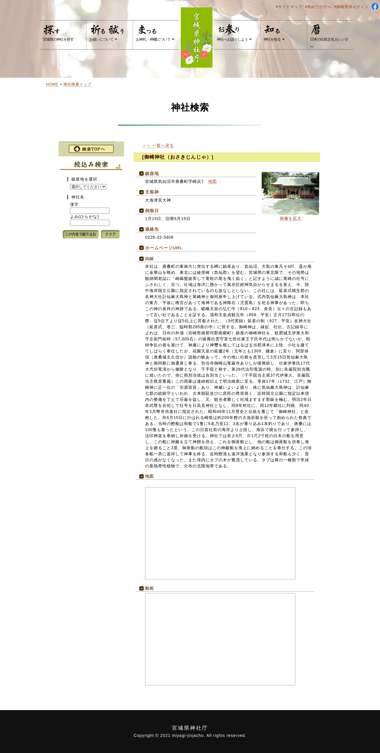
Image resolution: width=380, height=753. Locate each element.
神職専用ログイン (351, 7)
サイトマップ (289, 7)
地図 (212, 181)
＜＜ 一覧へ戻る (158, 145)
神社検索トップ (77, 84)
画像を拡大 (290, 218)
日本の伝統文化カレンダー (329, 36)
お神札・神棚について (155, 32)
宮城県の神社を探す (58, 32)
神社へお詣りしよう (234, 32)
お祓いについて (107, 32)
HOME (52, 84)
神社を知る (273, 32)
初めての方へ (318, 7)
